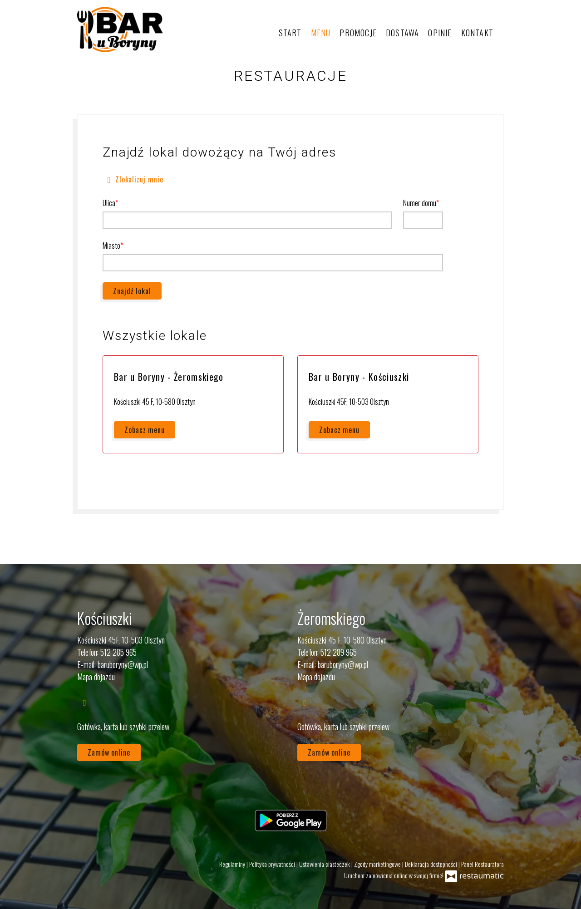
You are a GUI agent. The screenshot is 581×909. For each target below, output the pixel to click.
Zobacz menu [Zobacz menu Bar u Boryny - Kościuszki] (339, 429)
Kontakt (477, 33)
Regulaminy (232, 864)
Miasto (111, 245)
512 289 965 (338, 652)
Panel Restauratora (482, 864)
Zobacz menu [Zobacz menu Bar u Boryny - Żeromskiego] (144, 429)
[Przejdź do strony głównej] (120, 29)
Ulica (109, 202)
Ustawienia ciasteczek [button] (325, 864)
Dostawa (402, 33)
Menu (321, 33)
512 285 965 (118, 652)
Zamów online (109, 752)
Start (290, 33)
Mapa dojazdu (96, 677)
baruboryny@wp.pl (123, 664)
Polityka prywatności (272, 864)
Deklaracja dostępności (431, 864)
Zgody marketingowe (378, 864)
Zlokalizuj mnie (133, 178)
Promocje (358, 33)
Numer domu (419, 202)
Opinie (440, 33)
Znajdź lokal (132, 290)
